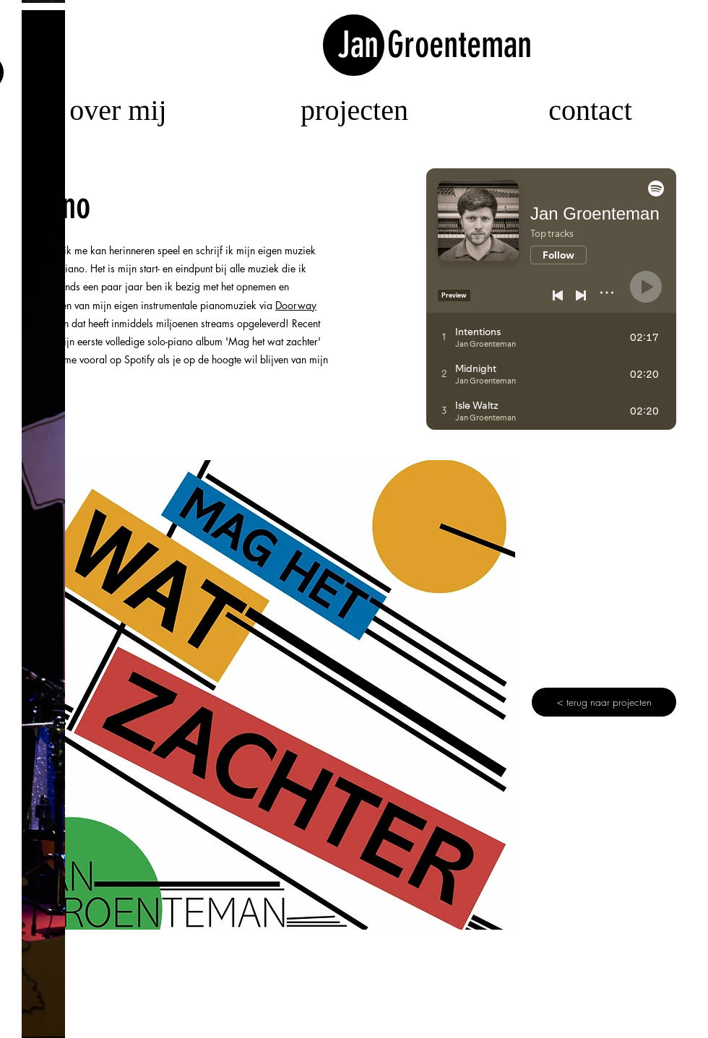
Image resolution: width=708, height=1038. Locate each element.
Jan (362, 44)
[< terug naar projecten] (604, 702)
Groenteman (459, 44)
